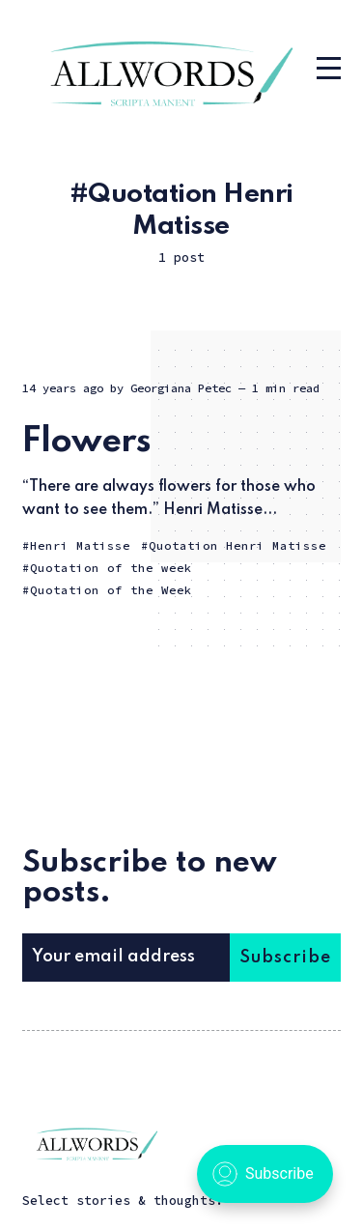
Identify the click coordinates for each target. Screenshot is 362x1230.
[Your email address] (126, 957)
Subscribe (285, 957)
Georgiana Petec (181, 388)
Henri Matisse (80, 545)
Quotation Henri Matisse (237, 545)
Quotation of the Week (111, 590)
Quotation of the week (111, 567)
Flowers (86, 441)
